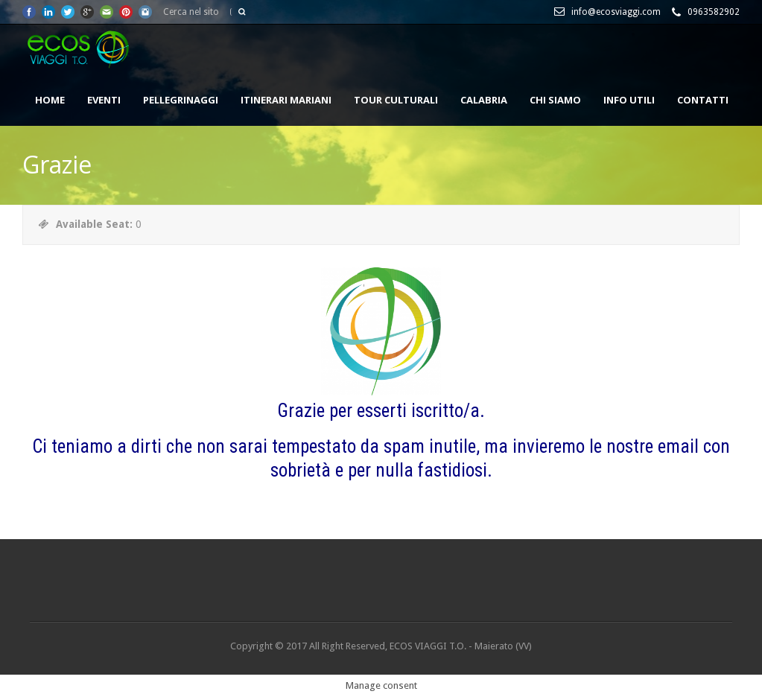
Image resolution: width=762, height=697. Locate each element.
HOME (50, 99)
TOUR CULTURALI (396, 99)
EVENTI (104, 99)
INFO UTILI (629, 99)
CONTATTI (702, 99)
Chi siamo (555, 99)
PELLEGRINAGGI (180, 99)
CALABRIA (483, 99)
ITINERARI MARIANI (286, 99)
